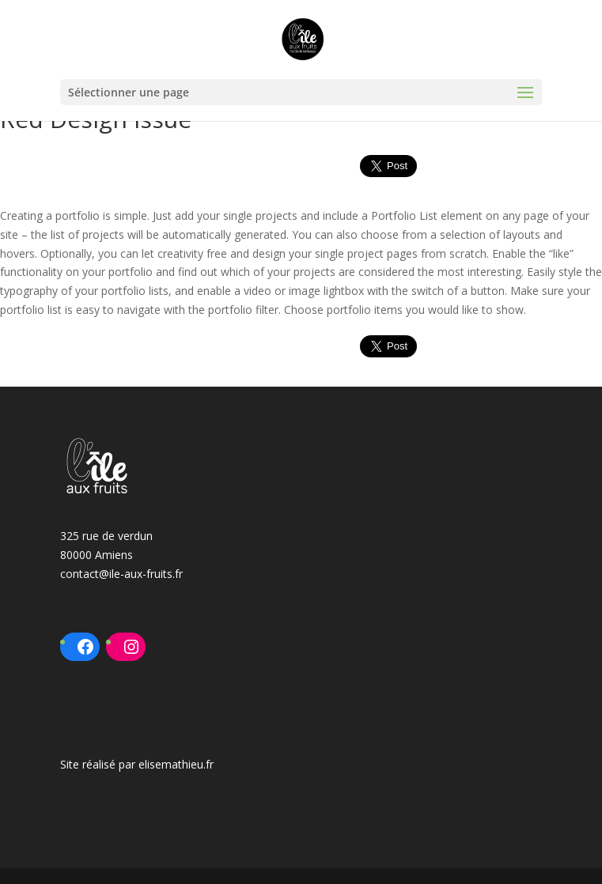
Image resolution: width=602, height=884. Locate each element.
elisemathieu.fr (176, 764)
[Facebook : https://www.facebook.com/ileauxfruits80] (85, 647)
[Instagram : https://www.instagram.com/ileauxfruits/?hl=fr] (131, 647)
